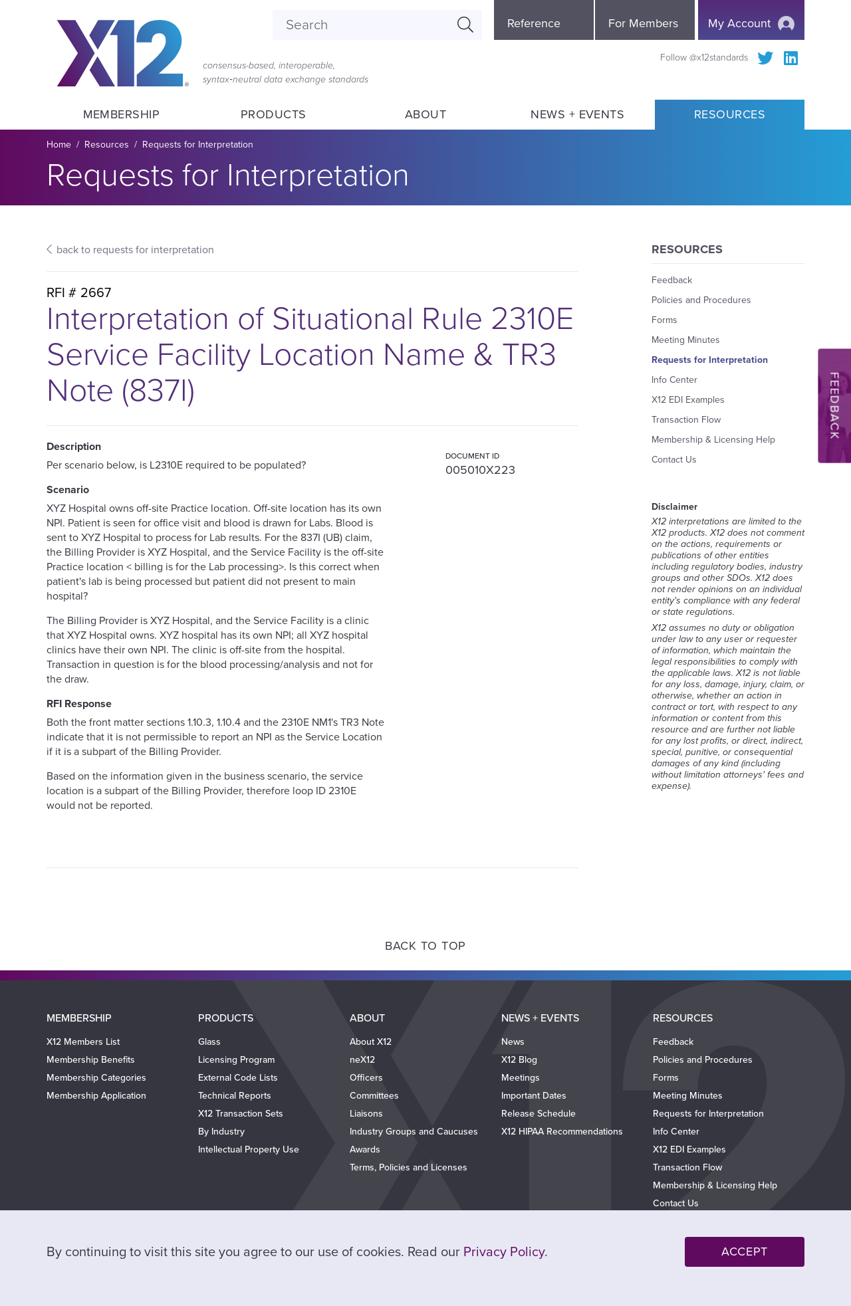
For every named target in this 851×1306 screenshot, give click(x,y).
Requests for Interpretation (197, 144)
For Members (643, 23)
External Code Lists (238, 1077)
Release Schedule (538, 1113)
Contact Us (674, 459)
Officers (366, 1077)
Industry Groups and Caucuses (414, 1131)
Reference (533, 23)
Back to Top (425, 945)
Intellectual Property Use (248, 1149)
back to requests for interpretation (135, 250)
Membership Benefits (91, 1059)
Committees (374, 1095)
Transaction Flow (686, 419)
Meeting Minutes (686, 340)
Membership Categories (96, 1077)
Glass (209, 1041)
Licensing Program (236, 1059)
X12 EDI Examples (688, 399)
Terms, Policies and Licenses (408, 1167)
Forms (664, 320)
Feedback (672, 280)
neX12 (362, 1059)
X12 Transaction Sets (240, 1113)
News (513, 1041)
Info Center (674, 379)
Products (273, 114)
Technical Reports (234, 1095)
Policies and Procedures (701, 300)
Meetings (520, 1077)
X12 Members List (83, 1041)
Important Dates (533, 1095)
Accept (744, 1251)
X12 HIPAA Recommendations (562, 1131)
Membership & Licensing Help (713, 439)
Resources (729, 114)
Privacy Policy (504, 1252)
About (425, 114)
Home (59, 144)
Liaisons (366, 1113)
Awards (365, 1149)
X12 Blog (519, 1059)
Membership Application (96, 1095)
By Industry (221, 1131)
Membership (121, 114)
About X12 (371, 1041)
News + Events (578, 114)
